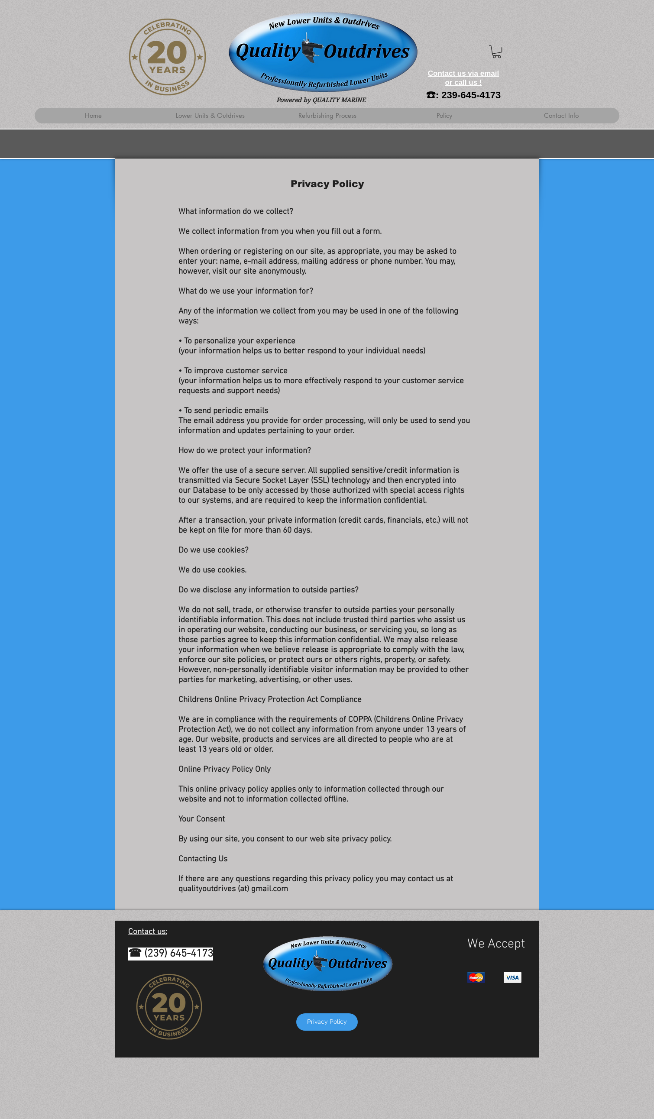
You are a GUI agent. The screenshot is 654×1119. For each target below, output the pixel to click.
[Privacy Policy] (327, 1022)
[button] (497, 51)
